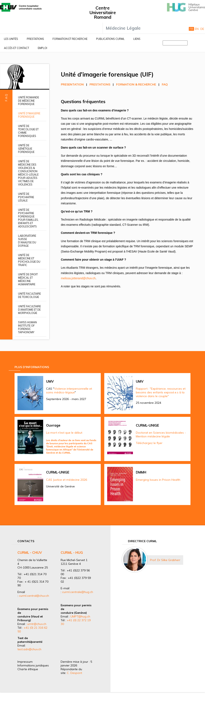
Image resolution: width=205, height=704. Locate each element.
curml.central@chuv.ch (34, 596)
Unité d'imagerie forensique (29, 115)
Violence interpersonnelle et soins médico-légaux (69, 390)
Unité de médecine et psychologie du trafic (29, 260)
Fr (191, 29)
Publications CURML (110, 38)
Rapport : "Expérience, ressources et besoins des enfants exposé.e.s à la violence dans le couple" (160, 392)
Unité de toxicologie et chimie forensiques (28, 131)
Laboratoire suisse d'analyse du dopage (27, 240)
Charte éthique (27, 669)
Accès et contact (16, 48)
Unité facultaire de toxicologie (29, 295)
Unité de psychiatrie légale (26, 197)
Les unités (11, 38)
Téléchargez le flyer (149, 443)
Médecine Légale (123, 28)
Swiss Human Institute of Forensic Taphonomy (27, 327)
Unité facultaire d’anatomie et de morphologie (29, 310)
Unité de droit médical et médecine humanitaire (28, 279)
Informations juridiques (33, 665)
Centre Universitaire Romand (102, 12)
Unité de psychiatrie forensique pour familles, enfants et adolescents (28, 218)
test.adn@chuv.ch (29, 649)
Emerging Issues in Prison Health (158, 480)
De (202, 29)
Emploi (42, 48)
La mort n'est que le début (64, 432)
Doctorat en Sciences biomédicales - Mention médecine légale (161, 434)
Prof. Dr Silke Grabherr (165, 560)
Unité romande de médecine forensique (28, 101)
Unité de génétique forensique (26, 149)
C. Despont (74, 673)
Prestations (35, 38)
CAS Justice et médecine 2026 (66, 480)
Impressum (25, 662)
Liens (136, 38)
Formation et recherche (70, 38)
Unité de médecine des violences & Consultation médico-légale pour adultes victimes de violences (28, 173)
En (197, 29)
